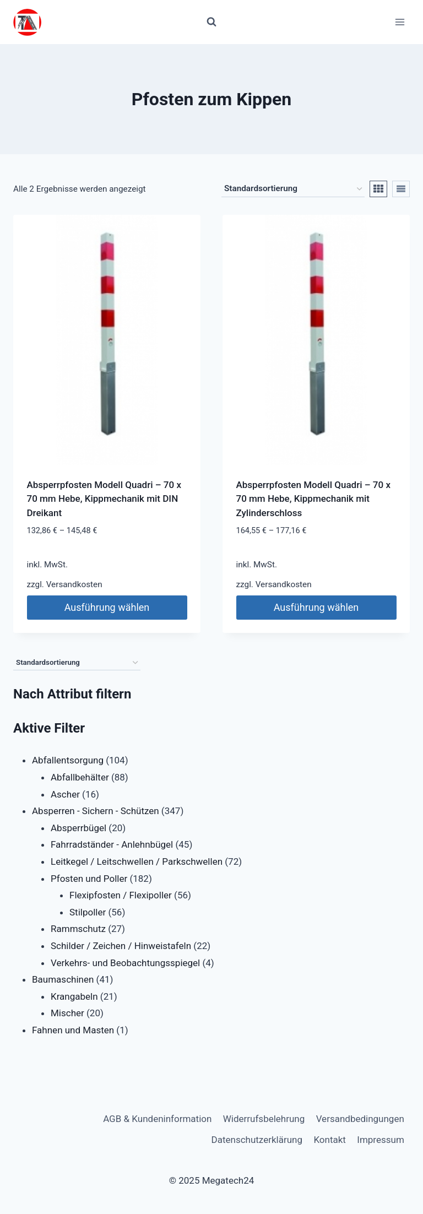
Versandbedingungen (360, 1118)
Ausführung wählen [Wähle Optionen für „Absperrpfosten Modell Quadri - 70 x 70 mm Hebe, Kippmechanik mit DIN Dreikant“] (107, 607)
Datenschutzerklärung (257, 1139)
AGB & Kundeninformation (157, 1118)
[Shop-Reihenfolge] (293, 189)
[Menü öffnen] (399, 21)
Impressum (380, 1139)
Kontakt (329, 1139)
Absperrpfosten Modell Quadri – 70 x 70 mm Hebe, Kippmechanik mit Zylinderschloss (313, 498)
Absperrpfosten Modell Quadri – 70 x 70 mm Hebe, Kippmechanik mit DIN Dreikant (104, 498)
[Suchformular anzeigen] (211, 22)
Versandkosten (74, 584)
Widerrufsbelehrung (264, 1118)
